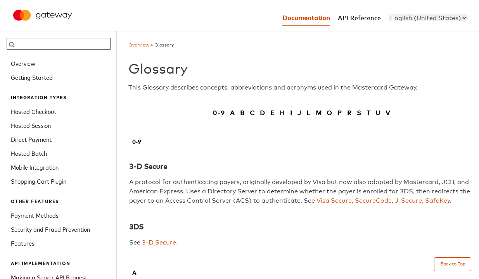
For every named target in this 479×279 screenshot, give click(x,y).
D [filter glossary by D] (263, 113)
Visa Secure (334, 201)
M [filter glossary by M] (319, 113)
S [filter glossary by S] (359, 113)
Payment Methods (35, 215)
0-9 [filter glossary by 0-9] (219, 113)
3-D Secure (159, 242)
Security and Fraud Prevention (50, 229)
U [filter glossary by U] (378, 113)
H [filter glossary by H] (282, 113)
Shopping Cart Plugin (38, 181)
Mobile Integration (35, 167)
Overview (23, 63)
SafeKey (437, 201)
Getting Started (32, 77)
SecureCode (373, 201)
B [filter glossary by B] (242, 113)
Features (23, 243)
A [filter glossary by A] (232, 113)
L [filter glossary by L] (308, 113)
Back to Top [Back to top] (452, 264)
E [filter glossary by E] (272, 113)
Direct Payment (31, 139)
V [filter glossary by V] (388, 113)
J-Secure (408, 201)
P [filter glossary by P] (339, 113)
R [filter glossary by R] (349, 113)
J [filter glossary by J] (299, 113)
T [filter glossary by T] (369, 113)
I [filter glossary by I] (291, 113)
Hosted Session (31, 125)
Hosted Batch (29, 153)
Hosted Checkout (33, 111)
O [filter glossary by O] (330, 113)
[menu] (428, 17)
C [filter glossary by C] (252, 113)
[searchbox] (59, 44)
